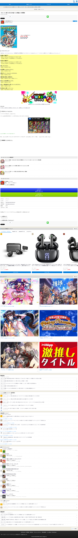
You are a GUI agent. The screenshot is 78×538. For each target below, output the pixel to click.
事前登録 (35, 9)
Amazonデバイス (22, 231)
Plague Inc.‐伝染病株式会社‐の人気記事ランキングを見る (8, 439)
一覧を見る (75, 228)
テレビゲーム (29, 231)
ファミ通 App (4, 2)
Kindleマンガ (14, 231)
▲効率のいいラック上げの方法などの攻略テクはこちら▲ (39, 104)
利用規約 (27, 532)
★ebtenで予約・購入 (23, 38)
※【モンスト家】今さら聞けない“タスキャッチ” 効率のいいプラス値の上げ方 (15, 107)
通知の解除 (44, 532)
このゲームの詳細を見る (10, 184)
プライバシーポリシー (37, 532)
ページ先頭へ (75, 528)
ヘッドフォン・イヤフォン (6, 231)
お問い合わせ (23, 532)
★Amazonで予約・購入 (24, 37)
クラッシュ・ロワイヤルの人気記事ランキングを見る (8, 431)
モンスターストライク (4, 217)
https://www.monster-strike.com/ (10, 202)
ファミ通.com (49, 532)
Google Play (39, 194)
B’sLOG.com (54, 532)
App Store (39, 190)
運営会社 (31, 532)
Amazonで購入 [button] (15, 272)
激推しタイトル (41, 9)
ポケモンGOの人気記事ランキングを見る (7, 435)
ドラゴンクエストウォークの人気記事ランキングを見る (9, 427)
